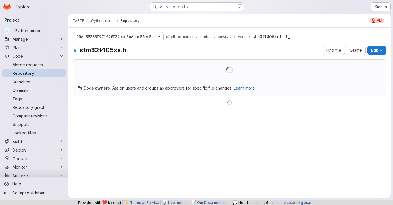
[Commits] (34, 90)
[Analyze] (34, 175)
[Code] (34, 56)
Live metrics (178, 202)
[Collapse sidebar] (34, 193)
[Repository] (34, 73)
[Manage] (34, 39)
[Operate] (34, 158)
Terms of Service (144, 202)
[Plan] (34, 47)
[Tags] (34, 99)
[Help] (34, 184)
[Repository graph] (34, 107)
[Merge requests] (34, 65)
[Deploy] (34, 150)
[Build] (34, 141)
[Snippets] (34, 124)
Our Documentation (213, 202)
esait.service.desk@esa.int (292, 202)
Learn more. (245, 88)
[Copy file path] (288, 36)
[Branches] (34, 82)
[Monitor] (34, 167)
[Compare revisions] (34, 116)
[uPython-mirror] (34, 30)
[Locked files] (34, 133)
